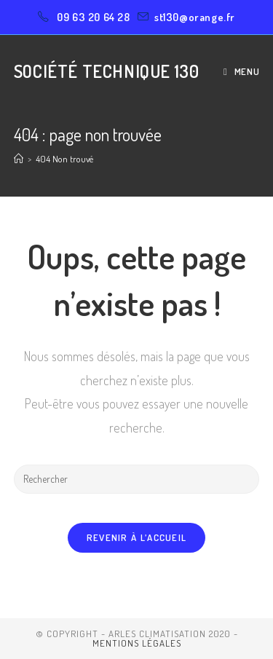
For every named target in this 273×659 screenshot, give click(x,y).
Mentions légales (136, 643)
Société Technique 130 (106, 71)
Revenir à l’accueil (137, 537)
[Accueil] (18, 159)
